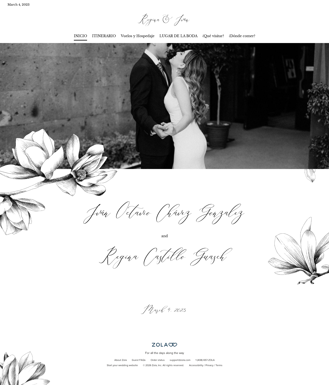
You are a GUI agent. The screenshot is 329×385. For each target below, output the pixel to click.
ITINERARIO (104, 36)
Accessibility (196, 365)
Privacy (209, 365)
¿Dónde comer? (242, 36)
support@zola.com (180, 360)
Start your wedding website (122, 365)
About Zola (120, 360)
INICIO (80, 36)
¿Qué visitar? (213, 36)
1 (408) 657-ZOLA (205, 360)
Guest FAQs (139, 360)
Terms (218, 365)
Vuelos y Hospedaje (137, 36)
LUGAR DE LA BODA (178, 36)
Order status (158, 360)
